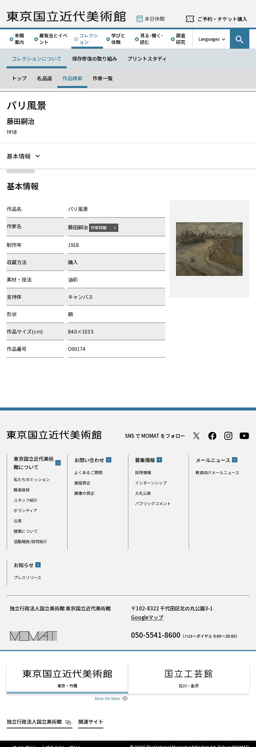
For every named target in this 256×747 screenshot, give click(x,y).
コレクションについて (37, 58)
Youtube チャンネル (244, 435)
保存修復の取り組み (94, 58)
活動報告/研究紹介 (30, 540)
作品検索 (72, 78)
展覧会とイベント (53, 38)
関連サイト (90, 714)
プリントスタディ (147, 58)
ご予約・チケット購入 (222, 18)
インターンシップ (151, 481)
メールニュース (213, 458)
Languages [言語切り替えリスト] (209, 39)
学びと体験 (118, 38)
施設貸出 (82, 481)
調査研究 (180, 38)
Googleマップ (147, 616)
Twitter (196, 435)
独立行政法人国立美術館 (34, 714)
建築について (26, 530)
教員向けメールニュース (217, 471)
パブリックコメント (153, 502)
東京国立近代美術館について (34, 461)
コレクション (88, 38)
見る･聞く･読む (151, 38)
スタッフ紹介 (26, 499)
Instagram (228, 435)
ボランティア (25, 509)
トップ (19, 78)
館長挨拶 (22, 488)
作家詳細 (103, 226)
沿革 (18, 519)
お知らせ (24, 563)
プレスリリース (27, 576)
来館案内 (19, 38)
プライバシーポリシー (65, 740)
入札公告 (143, 492)
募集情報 (145, 458)
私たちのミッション (32, 478)
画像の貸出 (84, 492)
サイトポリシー (27, 740)
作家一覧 (103, 78)
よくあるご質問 (88, 471)
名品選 (44, 78)
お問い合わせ (89, 458)
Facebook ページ (212, 435)
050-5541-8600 (155, 634)
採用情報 (143, 471)
